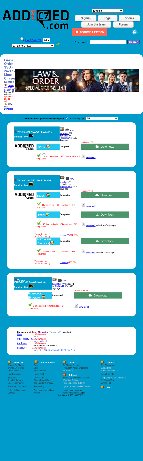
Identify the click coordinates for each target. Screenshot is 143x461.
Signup (85, 18)
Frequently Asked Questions (75, 368)
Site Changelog (107, 365)
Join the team (96, 24)
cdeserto (64, 262)
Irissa (19, 334)
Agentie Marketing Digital (74, 393)
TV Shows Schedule (72, 365)
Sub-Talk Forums (15, 380)
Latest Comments (15, 383)
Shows (129, 18)
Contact (11, 393)
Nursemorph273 (24, 339)
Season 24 (9, 90)
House (37, 393)
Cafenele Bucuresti (16, 390)
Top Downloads (14, 374)
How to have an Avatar (73, 390)
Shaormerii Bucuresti (17, 386)
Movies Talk (106, 383)
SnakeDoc (22, 348)
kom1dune (22, 343)
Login (108, 18)
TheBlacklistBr (61, 286)
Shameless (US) (41, 380)
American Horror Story (44, 390)
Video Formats (107, 374)
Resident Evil (40, 370)
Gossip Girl (39, 378)
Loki (36, 368)
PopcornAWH (66, 138)
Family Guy (39, 386)
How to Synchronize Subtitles (76, 378)
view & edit (90, 157)
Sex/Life (37, 365)
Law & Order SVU (9, 86)
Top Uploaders (14, 370)
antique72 (64, 235)
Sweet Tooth (39, 374)
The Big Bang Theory (43, 383)
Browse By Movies (16, 368)
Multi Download (8, 108)
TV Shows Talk (107, 380)
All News (12, 378)
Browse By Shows (16, 365)
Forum (123, 24)
